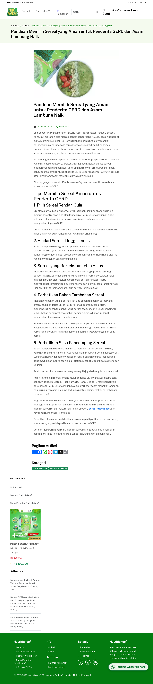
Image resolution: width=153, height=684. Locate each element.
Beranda (15, 25)
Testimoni (84, 656)
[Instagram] (88, 662)
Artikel (25, 25)
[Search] (97, 12)
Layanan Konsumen (56, 663)
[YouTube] (95, 662)
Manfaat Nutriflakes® (25, 656)
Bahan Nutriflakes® (24, 651)
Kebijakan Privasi (55, 667)
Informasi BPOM (23, 667)
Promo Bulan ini (86, 651)
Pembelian (84, 647)
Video (50, 651)
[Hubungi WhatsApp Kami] (128, 667)
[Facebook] (80, 662)
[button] (44, 13)
